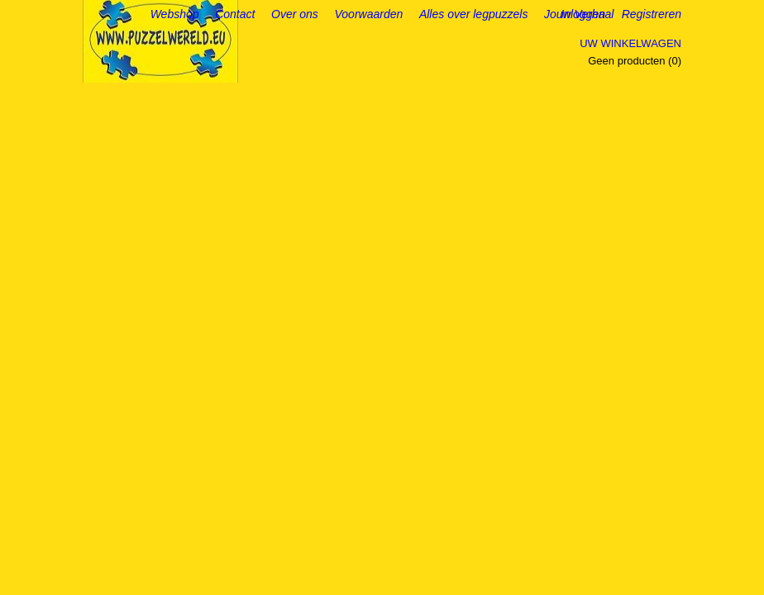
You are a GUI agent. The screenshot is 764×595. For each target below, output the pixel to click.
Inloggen (583, 14)
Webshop (174, 14)
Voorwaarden (369, 14)
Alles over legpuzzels (473, 14)
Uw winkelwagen (630, 43)
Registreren (651, 14)
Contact (235, 14)
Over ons (294, 14)
